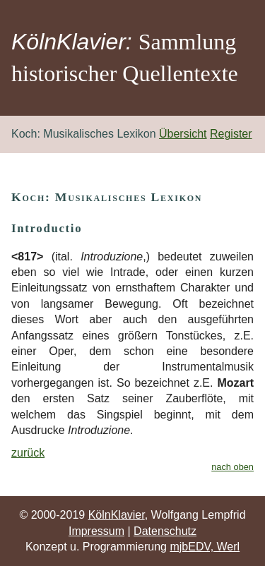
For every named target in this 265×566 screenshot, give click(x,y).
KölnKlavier (116, 515)
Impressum (96, 531)
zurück (28, 453)
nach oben (232, 467)
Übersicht (183, 134)
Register (231, 134)
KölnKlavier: (71, 41)
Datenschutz (165, 531)
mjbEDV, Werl (205, 547)
